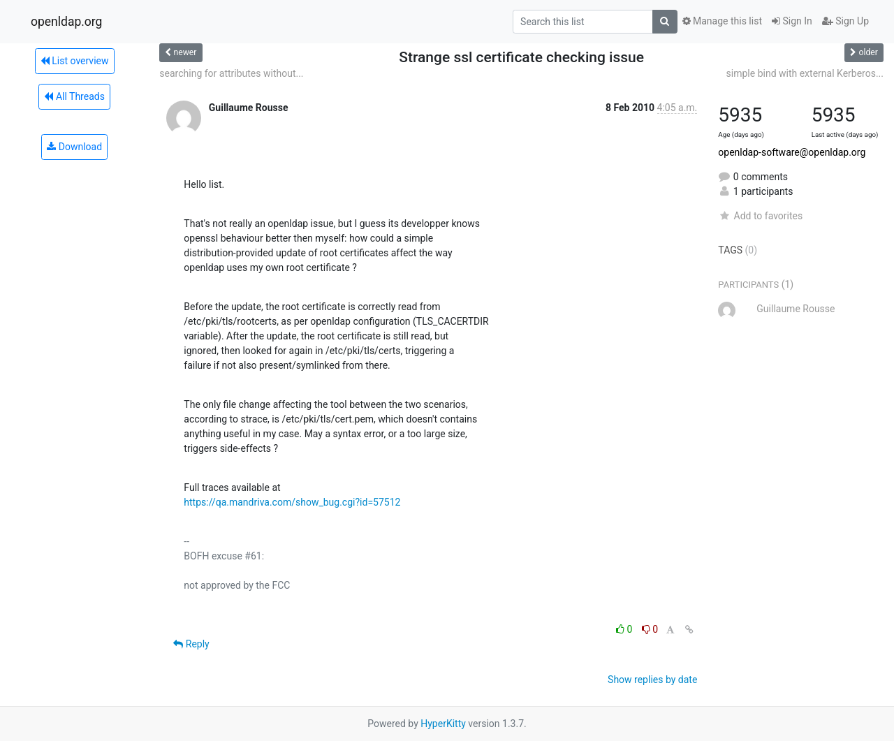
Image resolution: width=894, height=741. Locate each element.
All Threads (74, 96)
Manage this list (722, 21)
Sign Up (845, 21)
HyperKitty (443, 723)
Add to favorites (760, 215)
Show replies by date (652, 679)
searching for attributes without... (231, 73)
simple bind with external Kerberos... (805, 73)
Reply (191, 644)
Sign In (792, 21)
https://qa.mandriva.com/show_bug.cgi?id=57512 (292, 502)
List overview (75, 60)
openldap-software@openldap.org (791, 152)
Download (74, 146)
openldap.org (66, 22)
